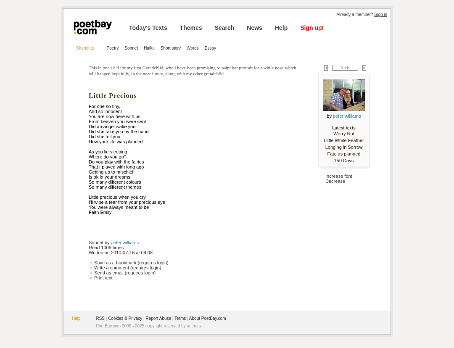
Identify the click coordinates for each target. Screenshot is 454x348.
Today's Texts (148, 27)
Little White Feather (344, 140)
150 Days (344, 160)
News (254, 27)
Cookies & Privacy (125, 318)
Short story (171, 48)
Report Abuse (158, 318)
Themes (191, 27)
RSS (100, 318)
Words (193, 48)
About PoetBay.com (207, 318)
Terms (180, 318)
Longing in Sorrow (344, 147)
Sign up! (312, 27)
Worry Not (343, 133)
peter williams (125, 242)
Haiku (149, 48)
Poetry (113, 48)
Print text (103, 277)
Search (225, 27)
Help (281, 27)
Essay (210, 48)
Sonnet (131, 48)
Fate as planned (344, 153)
